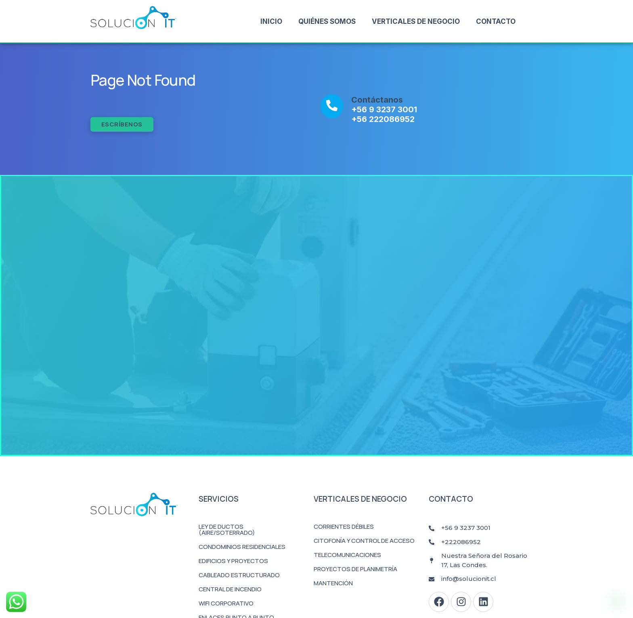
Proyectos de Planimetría (355, 569)
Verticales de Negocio (416, 21)
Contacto (496, 21)
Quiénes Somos (327, 21)
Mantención (333, 583)
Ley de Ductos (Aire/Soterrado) (227, 529)
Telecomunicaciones (347, 555)
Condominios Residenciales (242, 546)
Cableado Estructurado (239, 575)
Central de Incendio (230, 589)
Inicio (271, 21)
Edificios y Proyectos (233, 561)
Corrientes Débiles (344, 526)
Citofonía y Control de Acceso (364, 540)
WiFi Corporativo (226, 603)
